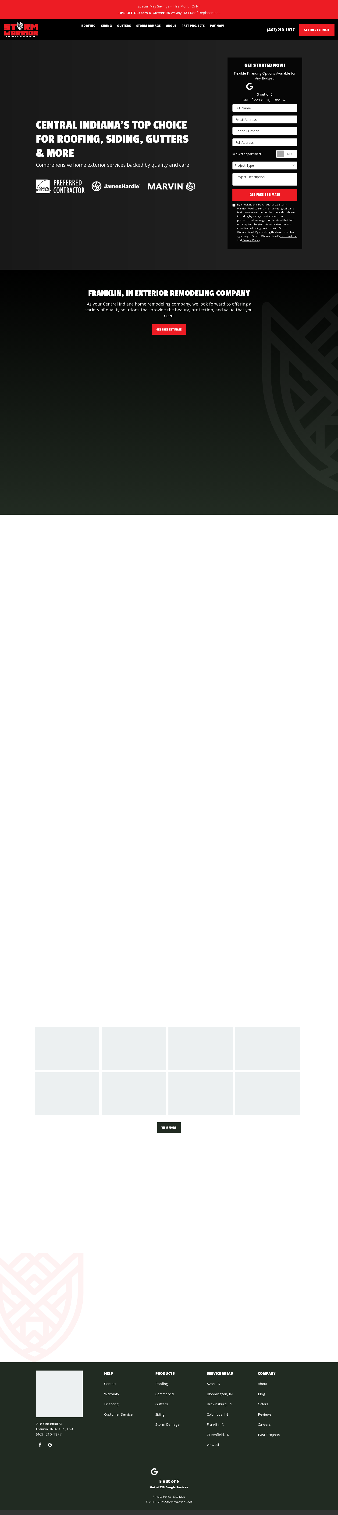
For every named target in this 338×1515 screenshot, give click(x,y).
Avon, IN (213, 1388)
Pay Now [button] (209, 29)
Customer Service (118, 1419)
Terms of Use (288, 237)
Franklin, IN (215, 1429)
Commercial (164, 1398)
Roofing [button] (96, 29)
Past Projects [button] (188, 29)
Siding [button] (112, 29)
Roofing (161, 1388)
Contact (110, 1388)
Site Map (179, 1501)
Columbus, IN (217, 1419)
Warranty (111, 1398)
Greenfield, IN (218, 1439)
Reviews (265, 1419)
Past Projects (269, 1439)
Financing (111, 1409)
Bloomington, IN (220, 1398)
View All (213, 1449)
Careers (264, 1429)
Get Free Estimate (317, 30)
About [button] (168, 29)
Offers (263, 1409)
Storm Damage (167, 1429)
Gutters (161, 1409)
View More (169, 1130)
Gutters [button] (127, 29)
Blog (261, 1398)
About (262, 1388)
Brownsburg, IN (219, 1409)
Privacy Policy (251, 241)
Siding (160, 1419)
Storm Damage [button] (149, 29)
